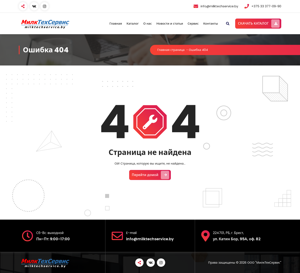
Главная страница (171, 50)
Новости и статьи (169, 23)
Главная (115, 23)
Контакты (210, 23)
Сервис (193, 23)
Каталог (132, 23)
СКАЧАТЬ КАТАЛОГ (259, 23)
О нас (147, 23)
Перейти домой (150, 175)
